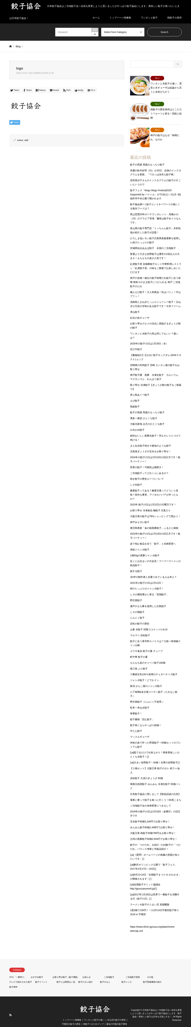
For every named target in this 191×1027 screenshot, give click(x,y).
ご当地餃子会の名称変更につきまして (150, 799)
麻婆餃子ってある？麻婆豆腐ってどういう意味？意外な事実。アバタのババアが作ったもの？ (154, 487)
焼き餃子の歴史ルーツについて (147, 472)
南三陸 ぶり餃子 (139, 661)
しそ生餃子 (136, 478)
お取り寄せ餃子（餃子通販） (65, 970)
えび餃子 (135, 394)
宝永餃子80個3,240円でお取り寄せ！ (150, 814)
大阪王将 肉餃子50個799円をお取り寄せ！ (153, 826)
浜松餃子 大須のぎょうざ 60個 (146, 771)
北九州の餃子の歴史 (116, 1013)
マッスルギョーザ (139, 730)
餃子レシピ (126, 975)
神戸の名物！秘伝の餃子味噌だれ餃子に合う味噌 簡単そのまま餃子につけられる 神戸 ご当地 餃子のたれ (155, 275)
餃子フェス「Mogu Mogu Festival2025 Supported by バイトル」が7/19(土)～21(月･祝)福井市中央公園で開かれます (155, 187)
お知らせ (86, 970)
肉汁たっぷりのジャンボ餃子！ (147, 581)
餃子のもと (105, 975)
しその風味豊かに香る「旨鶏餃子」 (149, 587)
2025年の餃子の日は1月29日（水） (149, 336)
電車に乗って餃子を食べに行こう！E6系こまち (155, 793)
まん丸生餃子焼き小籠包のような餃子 (150, 438)
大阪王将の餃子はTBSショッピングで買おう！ (155, 509)
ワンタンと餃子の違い (94, 1013)
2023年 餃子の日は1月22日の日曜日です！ (153, 497)
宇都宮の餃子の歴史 (71, 1017)
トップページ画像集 (72, 1013)
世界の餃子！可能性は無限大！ (147, 460)
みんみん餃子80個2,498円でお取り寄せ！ (152, 820)
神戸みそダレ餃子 (139, 515)
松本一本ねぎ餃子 (139, 701)
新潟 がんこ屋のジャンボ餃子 (146, 679)
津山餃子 (135, 305)
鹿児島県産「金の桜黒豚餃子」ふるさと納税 (154, 521)
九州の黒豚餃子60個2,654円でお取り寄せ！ (153, 832)
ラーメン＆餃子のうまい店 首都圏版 (149, 897)
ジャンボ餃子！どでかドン (144, 673)
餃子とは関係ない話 (66, 975)
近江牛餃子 (136, 342)
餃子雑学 (13, 980)
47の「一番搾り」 (17, 970)
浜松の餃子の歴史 (139, 616)
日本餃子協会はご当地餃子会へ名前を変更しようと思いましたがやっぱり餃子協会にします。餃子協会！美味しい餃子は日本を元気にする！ (156, 1006)
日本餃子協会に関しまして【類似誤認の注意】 (155, 787)
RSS (10, 1008)
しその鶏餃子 (137, 605)
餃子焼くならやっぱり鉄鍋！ (145, 718)
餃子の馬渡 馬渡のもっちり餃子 (147, 158)
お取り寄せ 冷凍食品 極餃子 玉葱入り (150, 503)
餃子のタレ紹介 (85, 975)
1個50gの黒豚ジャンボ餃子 (145, 548)
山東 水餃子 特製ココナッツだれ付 (149, 622)
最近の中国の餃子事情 (116, 1017)
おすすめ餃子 (37, 970)
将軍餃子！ (136, 706)
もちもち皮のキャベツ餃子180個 (147, 656)
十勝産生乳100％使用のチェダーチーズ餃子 (153, 667)
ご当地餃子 (109, 970)
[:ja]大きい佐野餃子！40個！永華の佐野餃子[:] (155, 755)
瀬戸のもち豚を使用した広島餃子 (148, 599)
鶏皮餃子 (135, 399)
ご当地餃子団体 (132, 970)
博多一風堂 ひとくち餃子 (143, 411)
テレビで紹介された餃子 (20, 975)
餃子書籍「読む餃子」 (142, 712)
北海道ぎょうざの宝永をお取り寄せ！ (150, 444)
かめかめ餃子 (137, 423)
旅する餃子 (136, 564)
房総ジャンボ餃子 (139, 542)
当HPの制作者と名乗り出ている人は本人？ (153, 570)
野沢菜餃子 (136, 593)
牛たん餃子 (136, 724)
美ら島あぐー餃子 (139, 388)
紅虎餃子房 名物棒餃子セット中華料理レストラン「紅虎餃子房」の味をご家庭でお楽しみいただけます (155, 261)
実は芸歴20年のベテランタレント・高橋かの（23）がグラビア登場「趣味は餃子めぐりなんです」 (155, 211)
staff (26, 140)
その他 (150, 970)
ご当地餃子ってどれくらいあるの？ (149, 466)
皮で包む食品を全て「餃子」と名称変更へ (153, 537)
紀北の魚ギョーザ (139, 311)
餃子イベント (41, 975)
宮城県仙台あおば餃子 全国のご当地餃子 (153, 241)
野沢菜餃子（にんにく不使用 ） (147, 695)
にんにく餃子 (137, 611)
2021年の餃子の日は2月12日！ (147, 576)
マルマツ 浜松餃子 (140, 628)
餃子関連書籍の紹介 (152, 975)
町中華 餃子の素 (139, 650)
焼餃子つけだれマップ (93, 1017)
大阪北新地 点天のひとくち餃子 (147, 417)
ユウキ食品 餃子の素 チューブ (146, 644)
